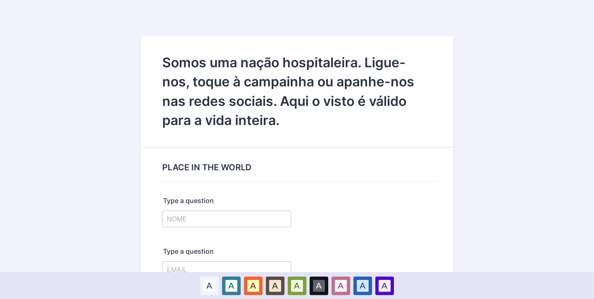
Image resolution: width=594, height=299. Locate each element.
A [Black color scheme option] (319, 285)
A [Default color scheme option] (209, 285)
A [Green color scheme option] (297, 285)
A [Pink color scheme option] (341, 285)
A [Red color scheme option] (253, 285)
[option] (209, 285)
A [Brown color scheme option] (275, 285)
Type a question (188, 200)
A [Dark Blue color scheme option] (363, 285)
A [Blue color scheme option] (231, 285)
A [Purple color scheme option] (384, 285)
